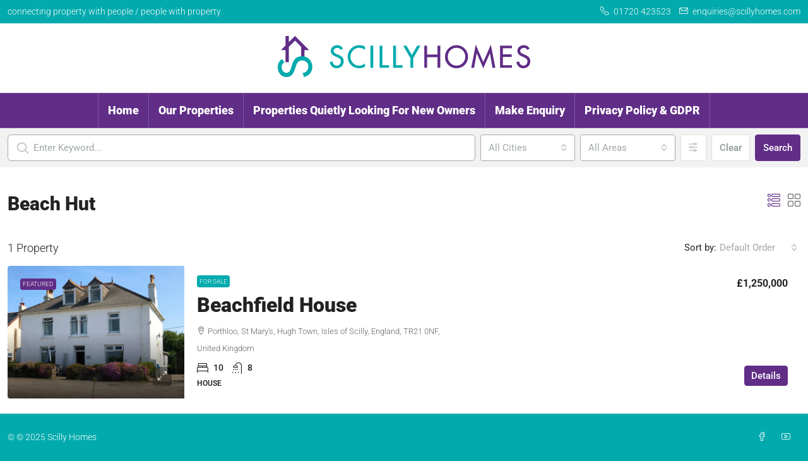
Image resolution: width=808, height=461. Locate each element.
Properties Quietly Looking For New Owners (364, 110)
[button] (774, 200)
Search (777, 147)
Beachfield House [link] (277, 305)
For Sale (213, 281)
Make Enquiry (530, 110)
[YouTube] (788, 437)
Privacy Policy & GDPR (642, 110)
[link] (96, 332)
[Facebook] (764, 437)
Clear (731, 147)
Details (766, 375)
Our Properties (196, 110)
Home (123, 110)
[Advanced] (693, 148)
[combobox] (528, 148)
